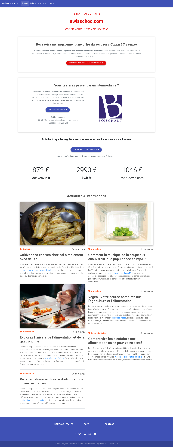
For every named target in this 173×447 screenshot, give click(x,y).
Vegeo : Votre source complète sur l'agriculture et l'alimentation (114, 299)
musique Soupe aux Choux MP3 (119, 273)
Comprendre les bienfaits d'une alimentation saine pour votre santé (115, 341)
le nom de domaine (86, 13)
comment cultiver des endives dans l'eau (37, 270)
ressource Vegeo (119, 318)
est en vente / (86, 29)
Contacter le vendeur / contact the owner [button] (86, 63)
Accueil (25, 3)
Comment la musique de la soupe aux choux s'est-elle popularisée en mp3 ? (117, 257)
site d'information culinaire (33, 400)
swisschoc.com (86, 21)
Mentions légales (63, 424)
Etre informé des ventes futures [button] (86, 149)
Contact (109, 424)
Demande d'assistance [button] (58, 109)
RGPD (86, 424)
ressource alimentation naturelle (128, 357)
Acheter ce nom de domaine (42, 3)
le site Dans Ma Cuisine (54, 358)
